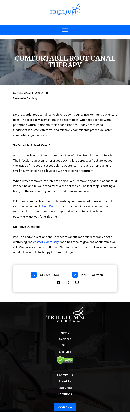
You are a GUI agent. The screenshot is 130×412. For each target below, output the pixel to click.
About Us (65, 377)
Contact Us (65, 370)
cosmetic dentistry (46, 237)
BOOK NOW (65, 402)
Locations (65, 389)
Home (65, 328)
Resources (65, 383)
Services (65, 334)
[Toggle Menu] (65, 30)
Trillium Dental (25, 88)
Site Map (65, 347)
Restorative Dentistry (25, 94)
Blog (65, 341)
